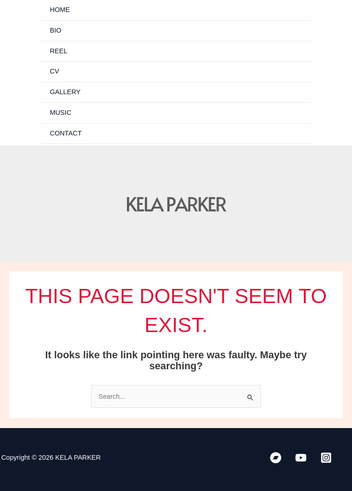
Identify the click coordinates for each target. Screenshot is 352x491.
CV (54, 71)
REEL (58, 51)
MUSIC (61, 112)
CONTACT (66, 133)
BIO (55, 30)
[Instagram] (326, 457)
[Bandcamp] (275, 457)
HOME (60, 9)
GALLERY (65, 92)
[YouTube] (301, 457)
